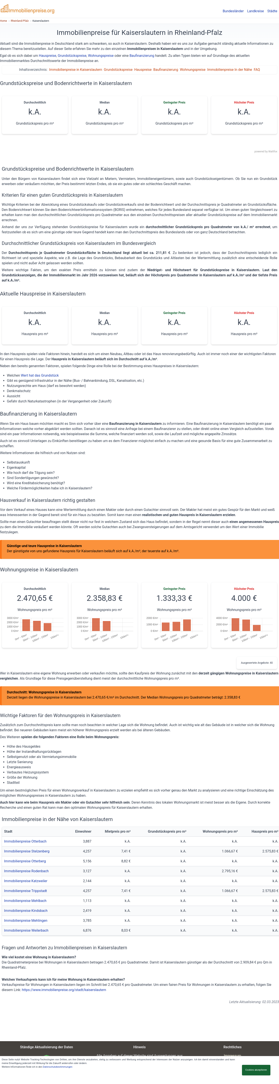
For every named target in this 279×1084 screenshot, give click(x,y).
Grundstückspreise (72, 56)
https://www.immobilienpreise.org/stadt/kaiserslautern (64, 990)
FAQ (257, 70)
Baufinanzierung (141, 56)
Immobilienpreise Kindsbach (26, 911)
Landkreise (255, 11)
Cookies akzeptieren (256, 1070)
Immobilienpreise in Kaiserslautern (75, 70)
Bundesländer (233, 11)
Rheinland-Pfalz (20, 20)
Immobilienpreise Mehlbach (25, 901)
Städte (272, 11)
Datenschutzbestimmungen (57, 1066)
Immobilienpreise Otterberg (25, 861)
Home (3, 20)
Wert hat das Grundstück (40, 375)
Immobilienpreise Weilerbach (26, 930)
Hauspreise (47, 56)
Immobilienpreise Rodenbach (26, 871)
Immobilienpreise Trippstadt (25, 891)
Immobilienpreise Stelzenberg (27, 851)
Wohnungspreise (101, 56)
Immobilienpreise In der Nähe (229, 70)
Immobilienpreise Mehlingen (25, 921)
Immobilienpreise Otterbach (25, 841)
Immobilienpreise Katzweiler (25, 881)
